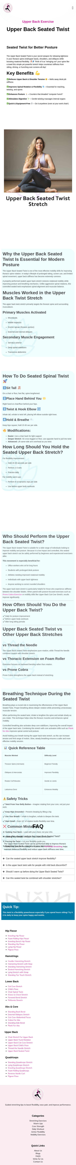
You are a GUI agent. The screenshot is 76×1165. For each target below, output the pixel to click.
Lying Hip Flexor (14, 947)
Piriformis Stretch (15, 1000)
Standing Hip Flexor (16, 944)
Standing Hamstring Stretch (20, 967)
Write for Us (38, 1159)
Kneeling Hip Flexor (16, 936)
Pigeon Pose (13, 949)
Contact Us (38, 1162)
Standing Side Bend (16, 1023)
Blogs (38, 1153)
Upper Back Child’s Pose (18, 1045)
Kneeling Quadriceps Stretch (20, 1068)
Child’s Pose (13, 989)
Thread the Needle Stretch (19, 1048)
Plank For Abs (14, 1025)
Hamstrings (10, 956)
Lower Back (11, 981)
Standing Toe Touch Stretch (19, 975)
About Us (38, 1150)
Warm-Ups (38, 1123)
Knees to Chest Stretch (18, 995)
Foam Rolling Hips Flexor (18, 938)
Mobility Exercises (38, 1134)
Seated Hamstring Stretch (19, 969)
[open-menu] (72, 8)
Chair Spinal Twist (15, 992)
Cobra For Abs (14, 1020)
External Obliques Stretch (18, 1014)
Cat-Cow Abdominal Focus (19, 1017)
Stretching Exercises (38, 1121)
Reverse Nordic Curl (16, 1073)
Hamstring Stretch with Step (20, 964)
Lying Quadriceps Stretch (18, 1065)
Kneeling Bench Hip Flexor (19, 941)
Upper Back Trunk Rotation (19, 1040)
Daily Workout (38, 1129)
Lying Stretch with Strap (18, 972)
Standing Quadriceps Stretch (20, 1062)
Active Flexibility (38, 1132)
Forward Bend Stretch (17, 997)
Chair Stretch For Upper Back (20, 1037)
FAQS (38, 1156)
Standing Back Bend (16, 1012)
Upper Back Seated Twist (18, 1051)
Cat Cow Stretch (15, 986)
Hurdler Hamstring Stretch (19, 961)
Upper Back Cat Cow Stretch (20, 1042)
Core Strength (38, 1126)
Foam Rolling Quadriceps (18, 1070)
